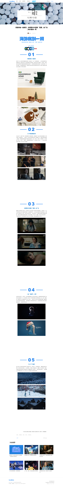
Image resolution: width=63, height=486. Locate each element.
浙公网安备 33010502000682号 (50, 482)
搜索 (48, 1)
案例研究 (23, 1)
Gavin (30, 33)
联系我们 (13, 483)
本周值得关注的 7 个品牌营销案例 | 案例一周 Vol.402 (46, 456)
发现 (20, 1)
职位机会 (28, 1)
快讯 (17, 1)
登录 (52, 1)
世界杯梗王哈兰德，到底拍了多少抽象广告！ (46, 472)
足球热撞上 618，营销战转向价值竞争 (30, 455)
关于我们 (10, 483)
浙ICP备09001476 (51, 481)
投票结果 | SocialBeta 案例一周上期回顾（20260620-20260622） (15, 456)
